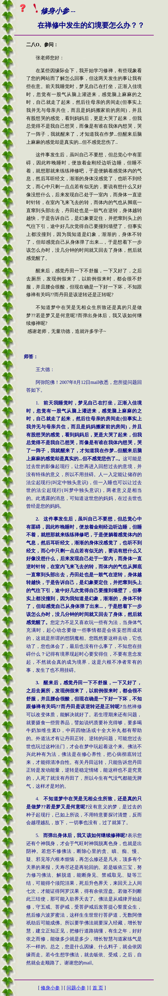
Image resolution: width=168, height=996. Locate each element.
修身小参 (50, 987)
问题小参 (76, 987)
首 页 (97, 987)
